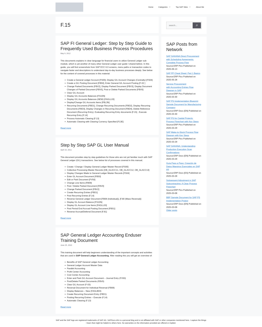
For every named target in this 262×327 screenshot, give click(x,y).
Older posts (171, 210)
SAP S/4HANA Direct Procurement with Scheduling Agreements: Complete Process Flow (182, 59)
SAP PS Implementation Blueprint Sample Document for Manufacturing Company (183, 104)
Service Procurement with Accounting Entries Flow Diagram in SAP (180, 87)
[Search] (197, 25)
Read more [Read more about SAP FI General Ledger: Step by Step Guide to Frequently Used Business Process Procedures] (66, 128)
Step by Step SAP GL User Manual (95, 145)
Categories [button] (165, 7)
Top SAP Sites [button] (185, 7)
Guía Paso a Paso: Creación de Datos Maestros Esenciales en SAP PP (183, 166)
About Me (200, 7)
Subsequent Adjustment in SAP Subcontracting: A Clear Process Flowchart (181, 183)
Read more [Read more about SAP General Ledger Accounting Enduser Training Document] (66, 307)
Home (150, 7)
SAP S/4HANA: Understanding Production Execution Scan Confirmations (180, 149)
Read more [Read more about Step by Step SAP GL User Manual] (66, 218)
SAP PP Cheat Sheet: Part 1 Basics (183, 73)
